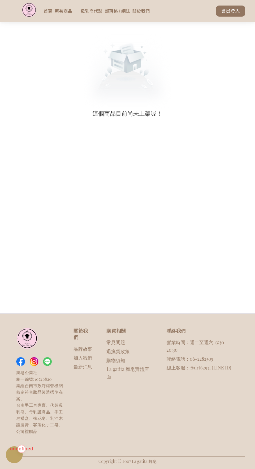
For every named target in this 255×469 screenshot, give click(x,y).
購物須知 (115, 360)
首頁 (48, 11)
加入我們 (83, 358)
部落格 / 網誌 (117, 11)
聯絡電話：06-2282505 (190, 359)
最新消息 (83, 367)
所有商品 (66, 11)
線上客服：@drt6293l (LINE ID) (199, 367)
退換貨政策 (118, 351)
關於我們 (141, 11)
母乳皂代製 (91, 11)
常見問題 (115, 342)
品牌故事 (83, 349)
